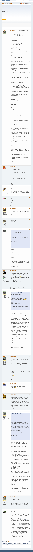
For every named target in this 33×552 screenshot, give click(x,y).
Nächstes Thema (28, 25)
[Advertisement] (19, 12)
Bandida (4, 219)
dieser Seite (20, 518)
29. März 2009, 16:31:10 (13, 208)
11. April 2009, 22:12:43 (13, 356)
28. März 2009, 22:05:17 (13, 30)
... (10, 541)
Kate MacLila (26, 543)
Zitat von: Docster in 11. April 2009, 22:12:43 (17, 413)
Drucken (29, 541)
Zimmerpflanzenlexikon (7, 3)
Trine (4, 383)
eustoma (4, 30)
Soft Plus (26, 519)
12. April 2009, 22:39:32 (13, 383)
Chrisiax (4, 208)
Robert (4, 166)
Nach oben (3, 541)
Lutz (3, 197)
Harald (22, 543)
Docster (4, 356)
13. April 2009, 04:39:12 (13, 394)
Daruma (24, 543)
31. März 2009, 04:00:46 (13, 270)
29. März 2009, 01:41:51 (13, 166)
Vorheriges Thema (22, 25)
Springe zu (19, 546)
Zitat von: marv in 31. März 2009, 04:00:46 (17, 292)
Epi (3, 394)
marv (4, 270)
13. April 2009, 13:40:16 (13, 496)
